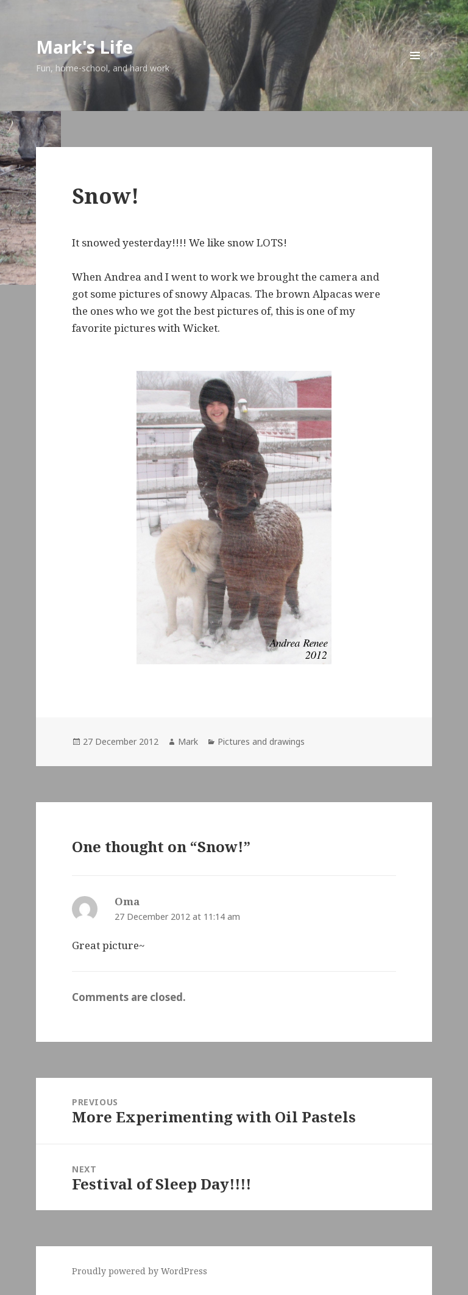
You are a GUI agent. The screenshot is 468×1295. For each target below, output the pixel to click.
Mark (188, 741)
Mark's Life (84, 47)
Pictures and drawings (261, 741)
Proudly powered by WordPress (139, 1271)
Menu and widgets (415, 72)
